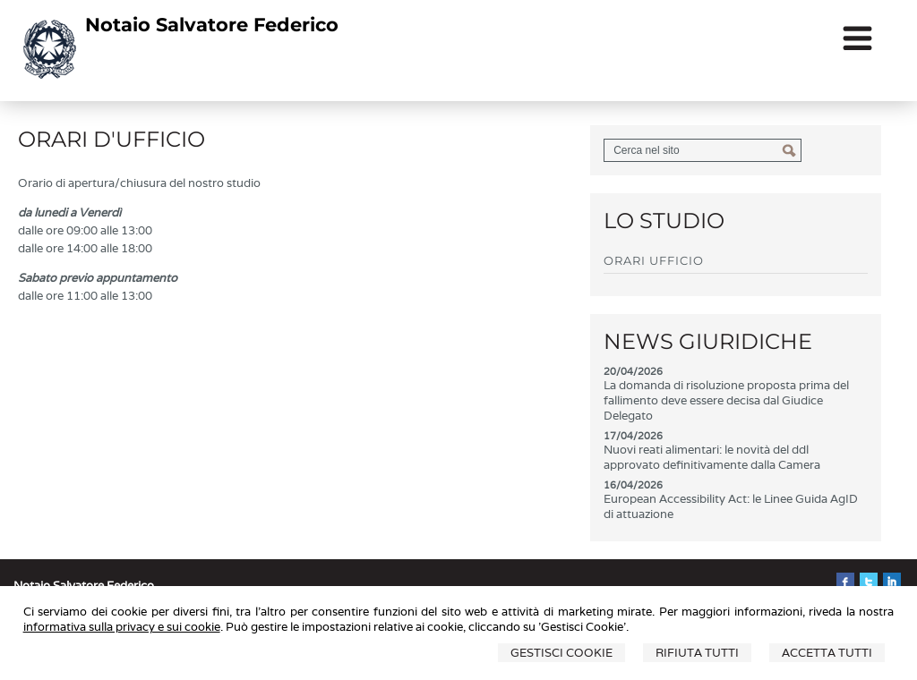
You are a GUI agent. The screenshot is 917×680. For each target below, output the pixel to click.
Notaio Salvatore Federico (212, 24)
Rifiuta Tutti (697, 652)
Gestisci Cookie (561, 652)
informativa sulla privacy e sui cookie (121, 626)
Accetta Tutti (827, 652)
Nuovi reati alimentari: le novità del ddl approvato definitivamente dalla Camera (712, 457)
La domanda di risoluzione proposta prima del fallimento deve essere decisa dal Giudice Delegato (726, 400)
